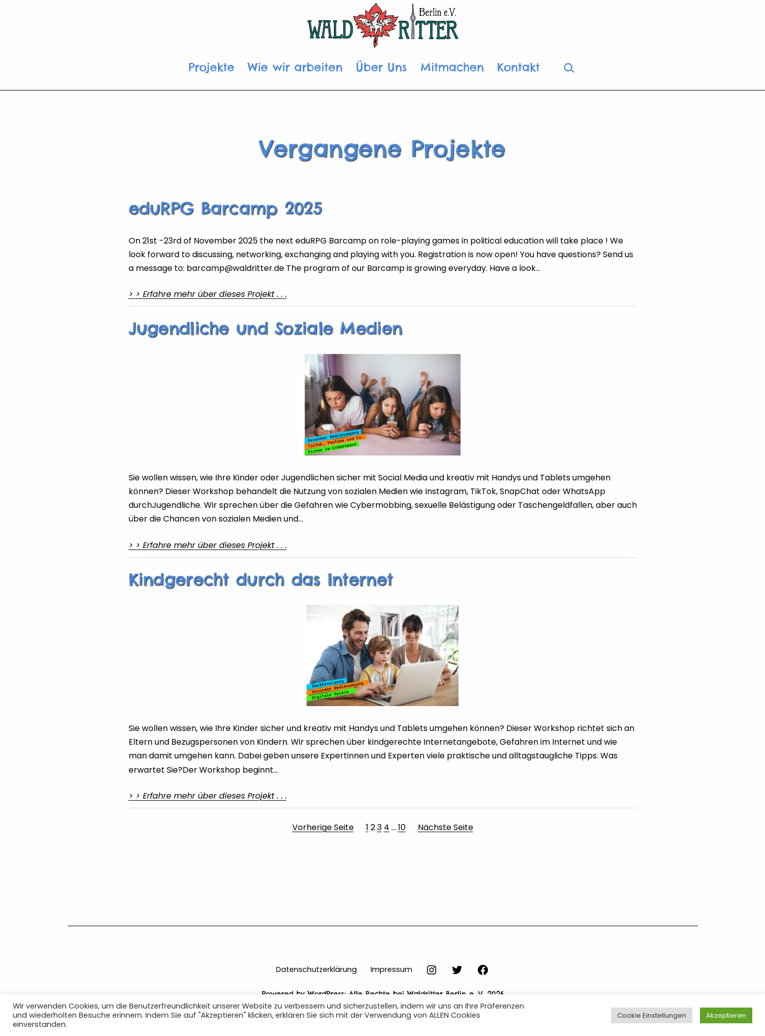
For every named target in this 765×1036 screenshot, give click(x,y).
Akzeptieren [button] (726, 1015)
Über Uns (381, 67)
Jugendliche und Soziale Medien (266, 328)
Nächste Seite (445, 827)
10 (402, 827)
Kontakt (518, 67)
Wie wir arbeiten (295, 67)
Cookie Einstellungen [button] (651, 1015)
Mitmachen (452, 67)
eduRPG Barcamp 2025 (225, 208)
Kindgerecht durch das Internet (261, 579)
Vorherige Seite (323, 827)
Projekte (211, 67)
